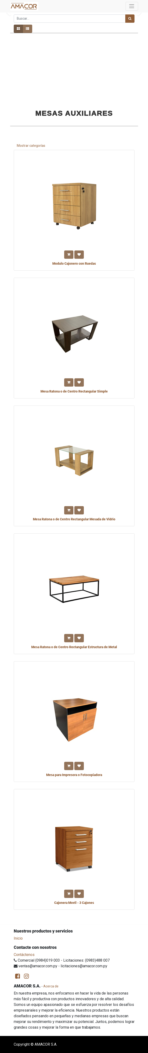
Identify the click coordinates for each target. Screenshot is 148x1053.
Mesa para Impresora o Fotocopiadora (74, 775)
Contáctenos (24, 954)
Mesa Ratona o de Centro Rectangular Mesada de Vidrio (74, 519)
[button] (68, 254)
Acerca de (50, 986)
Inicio (18, 938)
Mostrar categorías (31, 145)
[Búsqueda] (130, 18)
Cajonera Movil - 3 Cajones (74, 903)
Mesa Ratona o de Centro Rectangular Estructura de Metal (74, 647)
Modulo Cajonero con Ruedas (74, 263)
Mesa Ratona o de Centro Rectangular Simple (74, 391)
